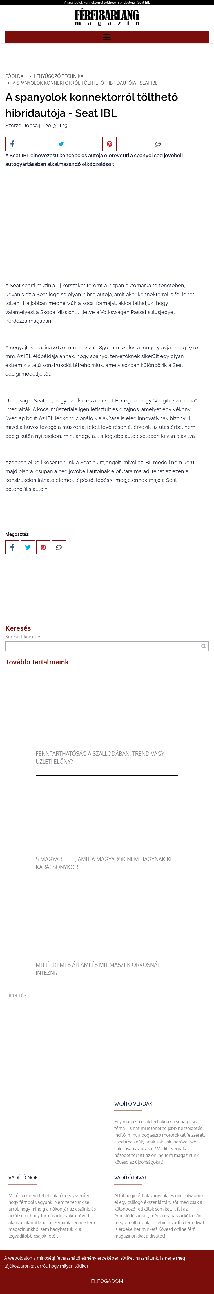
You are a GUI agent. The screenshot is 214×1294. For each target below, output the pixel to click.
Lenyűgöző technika (58, 76)
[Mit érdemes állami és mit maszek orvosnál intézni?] (107, 957)
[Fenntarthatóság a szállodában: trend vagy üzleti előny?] (107, 746)
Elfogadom (107, 1281)
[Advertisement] (107, 1038)
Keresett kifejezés (23, 636)
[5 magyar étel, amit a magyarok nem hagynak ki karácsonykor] (107, 852)
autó (130, 436)
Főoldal (15, 76)
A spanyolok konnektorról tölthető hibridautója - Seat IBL (107, 2)
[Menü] (107, 36)
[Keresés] (203, 646)
